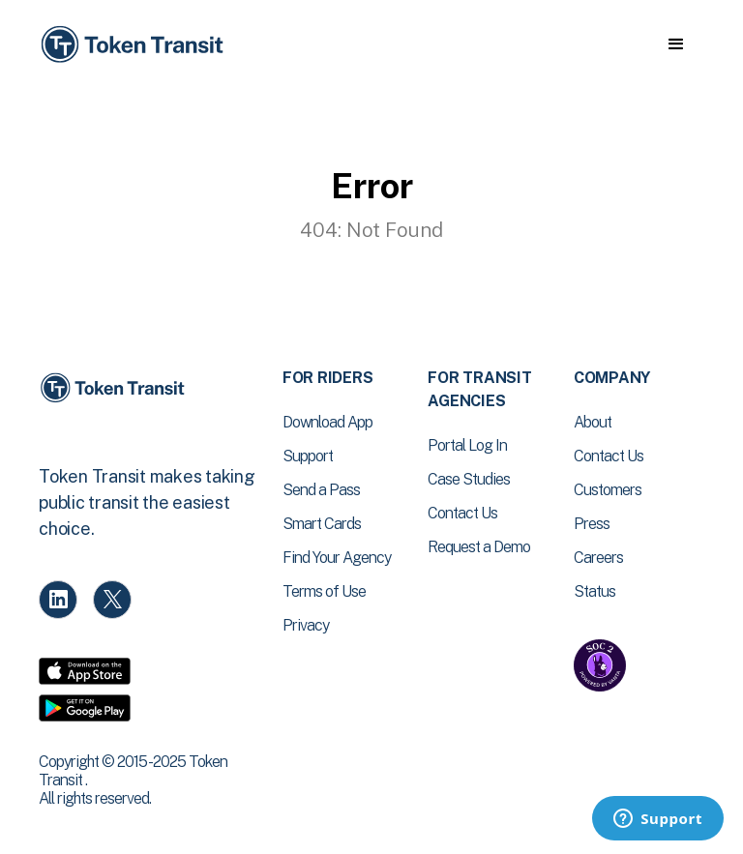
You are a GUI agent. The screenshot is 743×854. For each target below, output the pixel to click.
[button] (675, 44)
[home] (135, 45)
